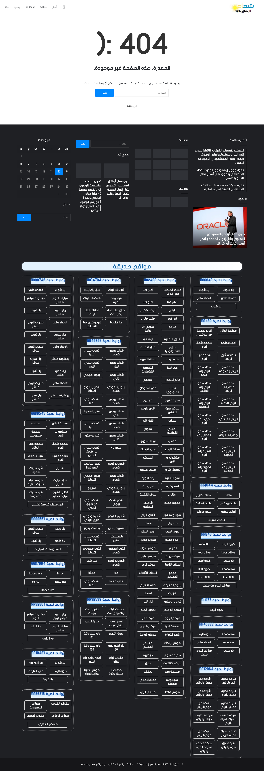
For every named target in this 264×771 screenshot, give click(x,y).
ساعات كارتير (204, 495)
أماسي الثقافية (172, 431)
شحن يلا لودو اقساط (92, 389)
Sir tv (60, 573)
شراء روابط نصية (116, 300)
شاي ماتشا (116, 581)
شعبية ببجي (116, 528)
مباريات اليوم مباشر (204, 652)
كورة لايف (228, 544)
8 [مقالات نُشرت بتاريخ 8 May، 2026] (21, 164)
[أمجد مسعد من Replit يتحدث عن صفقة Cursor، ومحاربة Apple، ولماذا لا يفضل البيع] (161, 175)
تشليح (60, 468)
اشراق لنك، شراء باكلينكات (116, 312)
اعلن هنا (148, 290)
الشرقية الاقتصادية (148, 369)
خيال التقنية (147, 347)
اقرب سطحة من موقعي (204, 332)
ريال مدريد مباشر (60, 312)
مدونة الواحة (148, 634)
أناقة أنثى (148, 420)
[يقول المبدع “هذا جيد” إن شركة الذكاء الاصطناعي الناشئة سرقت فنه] (143, 164)
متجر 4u (116, 447)
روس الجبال (147, 531)
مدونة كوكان (148, 388)
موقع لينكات (172, 643)
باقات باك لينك (91, 298)
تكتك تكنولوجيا (172, 390)
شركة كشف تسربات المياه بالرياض (228, 719)
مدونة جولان (148, 539)
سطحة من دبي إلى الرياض (204, 419)
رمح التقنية (172, 478)
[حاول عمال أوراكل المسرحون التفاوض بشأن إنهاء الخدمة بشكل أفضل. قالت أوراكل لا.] (179, 153)
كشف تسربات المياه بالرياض (228, 733)
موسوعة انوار (172, 515)
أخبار (54, 7)
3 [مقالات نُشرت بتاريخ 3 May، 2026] (59, 164)
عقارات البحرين (35, 715)
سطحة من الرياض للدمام (228, 401)
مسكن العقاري (48, 724)
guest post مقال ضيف (116, 623)
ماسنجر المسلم (148, 645)
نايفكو (148, 671)
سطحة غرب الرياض (204, 357)
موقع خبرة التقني (172, 410)
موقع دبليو (148, 556)
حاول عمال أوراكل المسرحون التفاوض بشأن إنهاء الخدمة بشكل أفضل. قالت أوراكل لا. (222, 239)
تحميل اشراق (172, 469)
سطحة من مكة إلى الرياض (228, 387)
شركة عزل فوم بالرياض (204, 705)
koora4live (228, 552)
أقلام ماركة (228, 511)
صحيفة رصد (172, 671)
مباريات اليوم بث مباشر (216, 585)
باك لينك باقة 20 (92, 635)
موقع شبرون (148, 626)
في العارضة (35, 671)
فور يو (92, 488)
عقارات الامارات (60, 715)
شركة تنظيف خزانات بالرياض (203, 717)
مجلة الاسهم (148, 359)
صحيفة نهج (172, 400)
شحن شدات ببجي (116, 502)
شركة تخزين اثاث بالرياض (228, 680)
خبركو (172, 326)
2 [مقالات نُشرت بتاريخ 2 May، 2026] (67, 164)
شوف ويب (172, 359)
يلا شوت (228, 290)
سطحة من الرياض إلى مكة (204, 371)
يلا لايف (60, 528)
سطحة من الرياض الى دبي (228, 417)
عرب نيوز (172, 367)
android (29, 7)
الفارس (172, 548)
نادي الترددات (148, 449)
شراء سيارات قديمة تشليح (47, 504)
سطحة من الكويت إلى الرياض (204, 467)
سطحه (35, 423)
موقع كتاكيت (172, 663)
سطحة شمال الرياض (204, 344)
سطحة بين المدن (60, 433)
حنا (116, 572)
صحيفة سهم (172, 655)
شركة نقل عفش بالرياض (204, 680)
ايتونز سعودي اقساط (116, 389)
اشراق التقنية (172, 339)
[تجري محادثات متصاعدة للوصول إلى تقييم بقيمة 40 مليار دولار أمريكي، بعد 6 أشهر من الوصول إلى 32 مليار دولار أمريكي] (161, 153)
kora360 (204, 544)
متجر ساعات (204, 511)
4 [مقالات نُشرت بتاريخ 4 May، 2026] (51, 164)
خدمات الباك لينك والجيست (116, 611)
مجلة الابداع (172, 449)
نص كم (172, 318)
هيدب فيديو (148, 469)
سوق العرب (92, 621)
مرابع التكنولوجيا (172, 349)
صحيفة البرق (172, 626)
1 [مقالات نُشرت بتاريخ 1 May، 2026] (21, 156)
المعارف (148, 457)
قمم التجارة (172, 634)
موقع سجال (147, 548)
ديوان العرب (172, 531)
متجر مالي (148, 318)
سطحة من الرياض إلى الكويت (228, 467)
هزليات (172, 593)
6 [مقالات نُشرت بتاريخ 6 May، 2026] (36, 164)
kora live (228, 642)
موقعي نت (172, 556)
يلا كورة (48, 679)
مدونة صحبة (172, 502)
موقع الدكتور (172, 609)
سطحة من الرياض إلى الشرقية (204, 403)
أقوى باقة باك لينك (92, 659)
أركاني (172, 494)
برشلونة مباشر (36, 298)
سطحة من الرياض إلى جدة (228, 369)
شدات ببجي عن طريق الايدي (91, 451)
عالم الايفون (172, 379)
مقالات (43, 7)
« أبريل (67, 204)
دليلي (172, 310)
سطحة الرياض (228, 330)
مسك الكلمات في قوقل (172, 292)
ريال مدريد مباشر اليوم (60, 616)
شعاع (147, 523)
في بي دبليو (172, 601)
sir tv (35, 581)
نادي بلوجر (148, 408)
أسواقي (148, 379)
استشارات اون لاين (172, 459)
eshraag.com (88, 764)
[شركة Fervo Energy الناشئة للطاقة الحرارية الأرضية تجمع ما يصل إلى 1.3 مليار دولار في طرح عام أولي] (161, 164)
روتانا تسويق (147, 441)
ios (7, 7)
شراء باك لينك (116, 290)
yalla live (48, 638)
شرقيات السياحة (148, 504)
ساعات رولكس (228, 503)
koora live (204, 552)
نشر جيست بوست (91, 611)
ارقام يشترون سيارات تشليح (60, 494)
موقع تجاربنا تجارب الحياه (92, 672)
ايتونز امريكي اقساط (91, 477)
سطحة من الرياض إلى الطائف (204, 387)
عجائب (172, 420)
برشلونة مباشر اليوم (36, 616)
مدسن (172, 441)
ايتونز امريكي (91, 374)
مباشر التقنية (148, 494)
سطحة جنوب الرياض (60, 458)
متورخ (148, 429)
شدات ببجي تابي (91, 364)
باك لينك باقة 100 (92, 647)
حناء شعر (91, 560)
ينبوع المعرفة (172, 585)
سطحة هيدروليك (36, 433)
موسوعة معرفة (172, 682)
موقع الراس (148, 564)
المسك (148, 593)
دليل (148, 663)
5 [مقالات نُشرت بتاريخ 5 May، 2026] (44, 164)
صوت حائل (148, 618)
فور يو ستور (91, 435)
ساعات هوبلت (216, 520)
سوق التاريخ (116, 633)
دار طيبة (148, 655)
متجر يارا (172, 523)
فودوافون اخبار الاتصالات (91, 324)
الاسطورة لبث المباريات (47, 549)
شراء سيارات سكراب (36, 470)
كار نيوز (148, 400)
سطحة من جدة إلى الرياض (228, 433)
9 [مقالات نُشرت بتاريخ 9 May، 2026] (67, 171)
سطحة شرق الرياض (228, 357)
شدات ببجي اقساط (116, 352)
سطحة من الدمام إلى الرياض (204, 435)
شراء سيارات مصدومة (36, 494)
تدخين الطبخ (147, 609)
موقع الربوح (172, 618)
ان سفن (148, 339)
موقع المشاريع (172, 574)
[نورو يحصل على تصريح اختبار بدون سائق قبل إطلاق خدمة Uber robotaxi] (179, 164)
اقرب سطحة (228, 342)
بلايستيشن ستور (116, 538)
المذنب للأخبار (172, 564)
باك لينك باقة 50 (116, 647)
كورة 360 (204, 569)
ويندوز (17, 7)
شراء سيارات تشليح (60, 482)
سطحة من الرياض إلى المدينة (228, 451)
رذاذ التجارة (148, 478)
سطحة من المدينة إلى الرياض (204, 451)
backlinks (116, 322)
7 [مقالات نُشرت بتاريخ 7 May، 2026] (29, 164)
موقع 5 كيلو (148, 310)
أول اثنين (148, 601)
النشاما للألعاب (148, 572)
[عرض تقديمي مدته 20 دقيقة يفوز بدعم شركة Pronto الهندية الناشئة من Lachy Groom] (143, 153)
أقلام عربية (172, 539)
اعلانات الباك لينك (92, 312)
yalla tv (60, 540)
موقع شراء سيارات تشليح (35, 482)
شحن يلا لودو (116, 516)
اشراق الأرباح (148, 515)
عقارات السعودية (36, 705)
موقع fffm (172, 692)
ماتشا (91, 572)
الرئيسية (132, 105)
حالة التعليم (147, 585)
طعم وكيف (172, 486)
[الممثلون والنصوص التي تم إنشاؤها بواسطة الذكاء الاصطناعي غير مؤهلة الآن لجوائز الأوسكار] (179, 175)
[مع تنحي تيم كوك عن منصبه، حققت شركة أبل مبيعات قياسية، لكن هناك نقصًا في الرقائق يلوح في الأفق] (143, 175)
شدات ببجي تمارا (91, 352)
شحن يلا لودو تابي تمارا (92, 465)
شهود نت (148, 486)
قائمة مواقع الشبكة (122, 764)
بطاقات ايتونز (92, 528)
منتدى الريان (147, 692)
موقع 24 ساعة (148, 328)
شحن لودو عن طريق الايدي (91, 518)
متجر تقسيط (92, 411)
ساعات (228, 495)
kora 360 (204, 577)
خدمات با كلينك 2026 (116, 672)
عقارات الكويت (60, 703)
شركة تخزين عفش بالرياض (228, 693)
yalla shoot (228, 298)
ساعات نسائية (204, 503)
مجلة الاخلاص (148, 680)
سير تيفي (60, 581)
